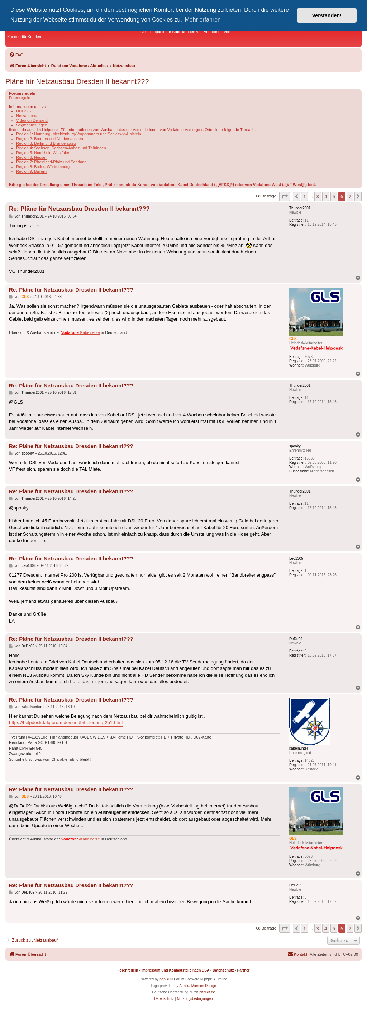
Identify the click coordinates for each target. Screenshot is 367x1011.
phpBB (164, 979)
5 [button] (334, 196)
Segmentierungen (31, 125)
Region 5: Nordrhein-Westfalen (43, 152)
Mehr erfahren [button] (203, 20)
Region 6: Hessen (31, 157)
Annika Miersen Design (197, 986)
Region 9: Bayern (31, 171)
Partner (243, 970)
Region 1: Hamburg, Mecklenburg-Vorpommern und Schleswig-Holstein (78, 134)
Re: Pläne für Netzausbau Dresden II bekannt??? (79, 208)
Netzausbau (26, 115)
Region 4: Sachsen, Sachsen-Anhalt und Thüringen (61, 148)
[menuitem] (16, 55)
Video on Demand (32, 120)
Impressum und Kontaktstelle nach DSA (175, 970)
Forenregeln (19, 97)
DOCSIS (23, 111)
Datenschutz (223, 970)
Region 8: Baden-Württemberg (43, 166)
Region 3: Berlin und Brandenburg (46, 143)
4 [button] (325, 196)
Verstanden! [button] (327, 15)
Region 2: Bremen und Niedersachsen (49, 138)
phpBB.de (207, 992)
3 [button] (317, 196)
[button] (284, 196)
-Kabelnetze (80, 332)
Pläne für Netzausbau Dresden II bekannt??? (77, 81)
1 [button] (304, 196)
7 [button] (350, 196)
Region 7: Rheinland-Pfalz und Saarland (51, 162)
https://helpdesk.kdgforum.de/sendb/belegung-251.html (66, 722)
